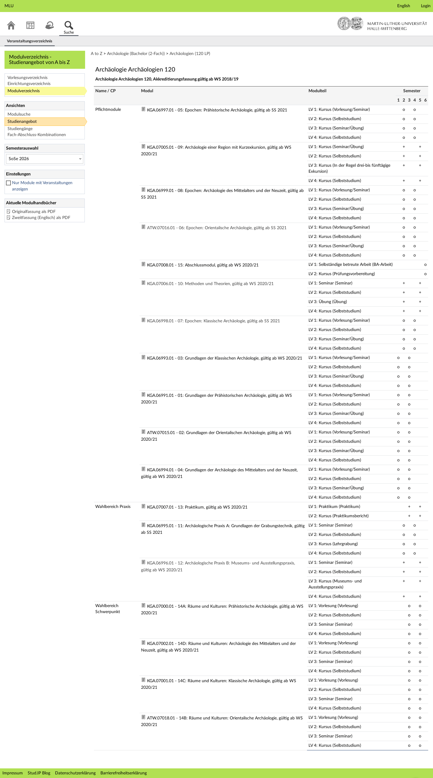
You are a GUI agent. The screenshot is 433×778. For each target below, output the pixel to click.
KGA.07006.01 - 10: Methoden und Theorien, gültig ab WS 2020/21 (210, 284)
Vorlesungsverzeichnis (28, 78)
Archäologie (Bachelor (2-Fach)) (136, 54)
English (403, 6)
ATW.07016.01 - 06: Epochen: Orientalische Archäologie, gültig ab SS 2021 (217, 228)
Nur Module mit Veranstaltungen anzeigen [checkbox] (42, 186)
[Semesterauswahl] (44, 159)
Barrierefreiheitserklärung (123, 773)
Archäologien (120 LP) (190, 54)
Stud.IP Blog (39, 773)
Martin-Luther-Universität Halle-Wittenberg (382, 23)
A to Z (96, 54)
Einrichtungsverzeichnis (29, 84)
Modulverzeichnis (24, 91)
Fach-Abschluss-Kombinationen (37, 135)
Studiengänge (20, 129)
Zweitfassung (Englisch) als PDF (41, 218)
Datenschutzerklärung (75, 773)
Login (426, 6)
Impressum (12, 773)
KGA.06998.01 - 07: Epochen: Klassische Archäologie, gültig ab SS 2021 (213, 321)
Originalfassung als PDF (34, 212)
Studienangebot (22, 122)
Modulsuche (19, 114)
